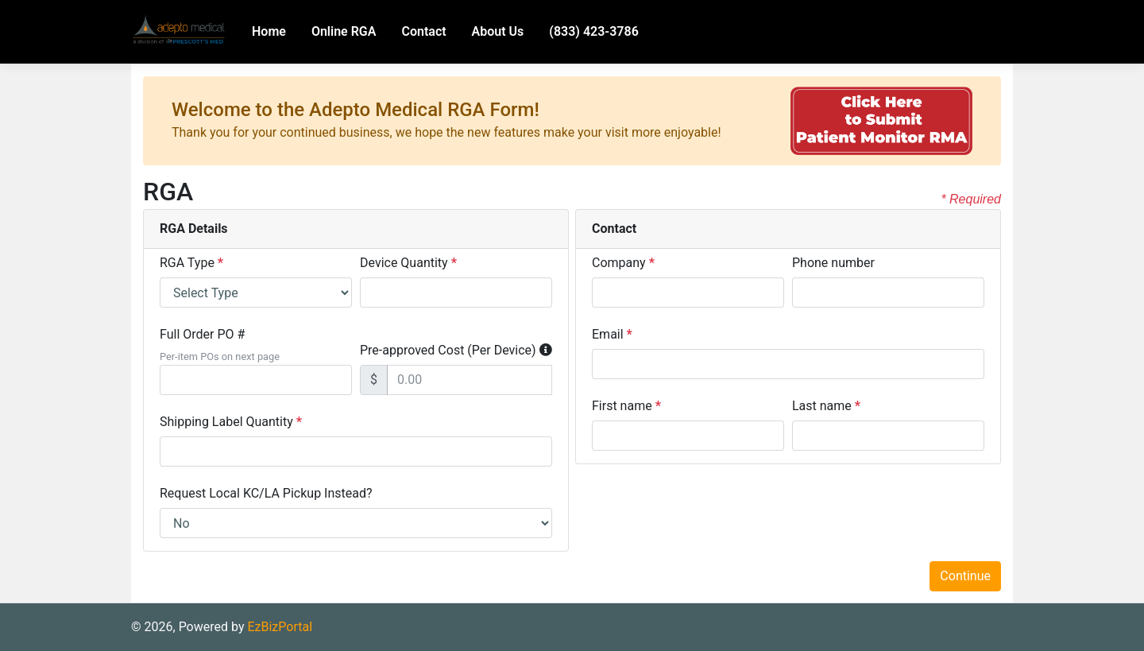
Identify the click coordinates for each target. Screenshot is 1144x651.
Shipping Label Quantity (231, 421)
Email (612, 334)
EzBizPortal (279, 626)
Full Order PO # (202, 334)
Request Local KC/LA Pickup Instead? (266, 493)
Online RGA (344, 31)
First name (626, 405)
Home (269, 31)
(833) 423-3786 (593, 31)
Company (623, 262)
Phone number (833, 262)
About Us (498, 31)
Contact (423, 31)
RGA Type (191, 262)
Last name (826, 405)
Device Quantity (408, 262)
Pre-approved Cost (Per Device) (448, 350)
